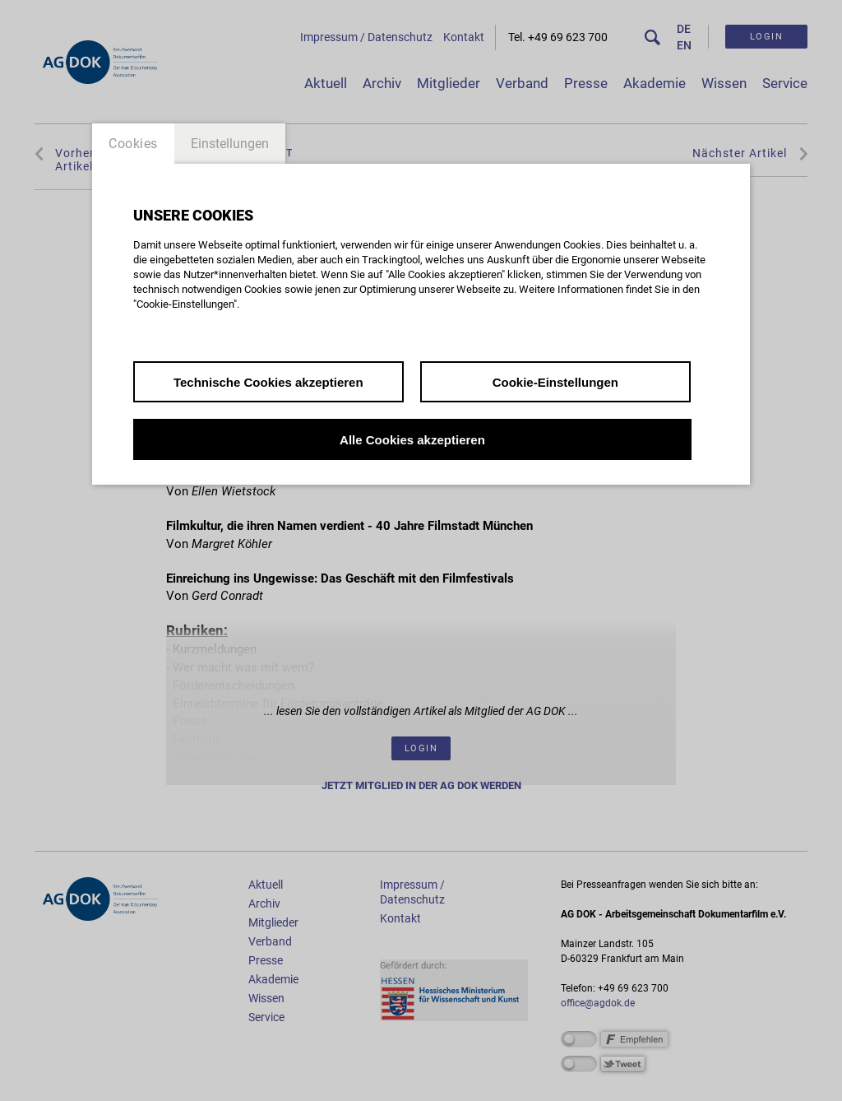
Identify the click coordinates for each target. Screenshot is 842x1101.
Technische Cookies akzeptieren (268, 382)
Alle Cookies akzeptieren (412, 440)
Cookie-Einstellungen (555, 382)
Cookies (133, 143)
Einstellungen (230, 143)
